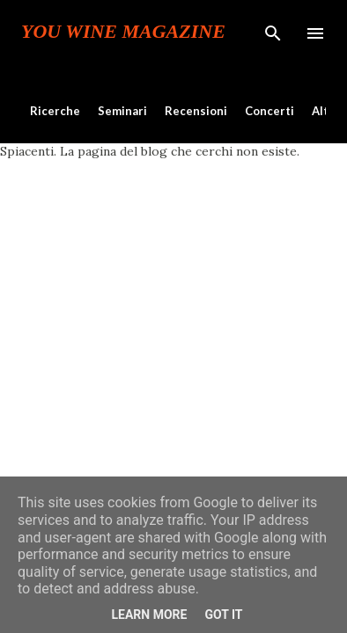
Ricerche (55, 111)
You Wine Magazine (123, 31)
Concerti (269, 111)
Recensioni (196, 111)
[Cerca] (273, 31)
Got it (223, 615)
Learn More (149, 615)
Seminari (122, 111)
